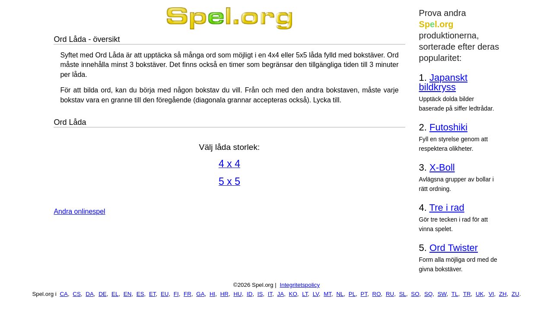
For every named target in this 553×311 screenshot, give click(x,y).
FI (176, 294)
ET (152, 294)
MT (327, 294)
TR (467, 294)
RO (376, 294)
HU (237, 294)
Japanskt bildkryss (443, 82)
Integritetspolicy (300, 285)
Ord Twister (453, 247)
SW (442, 294)
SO (415, 294)
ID (249, 294)
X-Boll (442, 167)
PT (364, 294)
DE (103, 294)
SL (402, 294)
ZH (503, 294)
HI (212, 294)
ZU (515, 294)
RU (390, 294)
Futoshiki (448, 127)
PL (352, 294)
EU (165, 294)
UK (480, 294)
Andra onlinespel (79, 211)
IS (260, 294)
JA (280, 294)
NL (339, 294)
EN (128, 294)
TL (454, 294)
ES (140, 294)
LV (316, 294)
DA (90, 294)
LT (305, 294)
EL (114, 294)
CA (64, 294)
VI (491, 294)
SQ (428, 294)
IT (270, 294)
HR (224, 294)
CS (77, 294)
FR (187, 294)
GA (200, 294)
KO (293, 294)
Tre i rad (446, 207)
